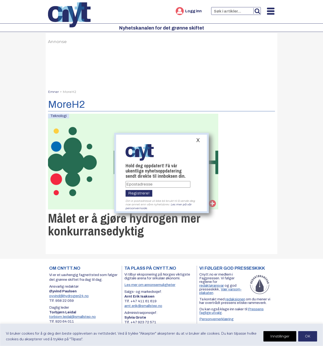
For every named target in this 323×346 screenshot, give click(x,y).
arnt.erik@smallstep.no (143, 306)
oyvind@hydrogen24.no (69, 296)
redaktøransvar (211, 285)
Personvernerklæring (216, 319)
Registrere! (138, 193)
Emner (53, 92)
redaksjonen (235, 299)
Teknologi (58, 116)
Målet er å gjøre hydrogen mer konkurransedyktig (124, 224)
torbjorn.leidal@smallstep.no (72, 317)
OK (307, 336)
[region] (161, 335)
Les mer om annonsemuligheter (149, 285)
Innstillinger (279, 336)
